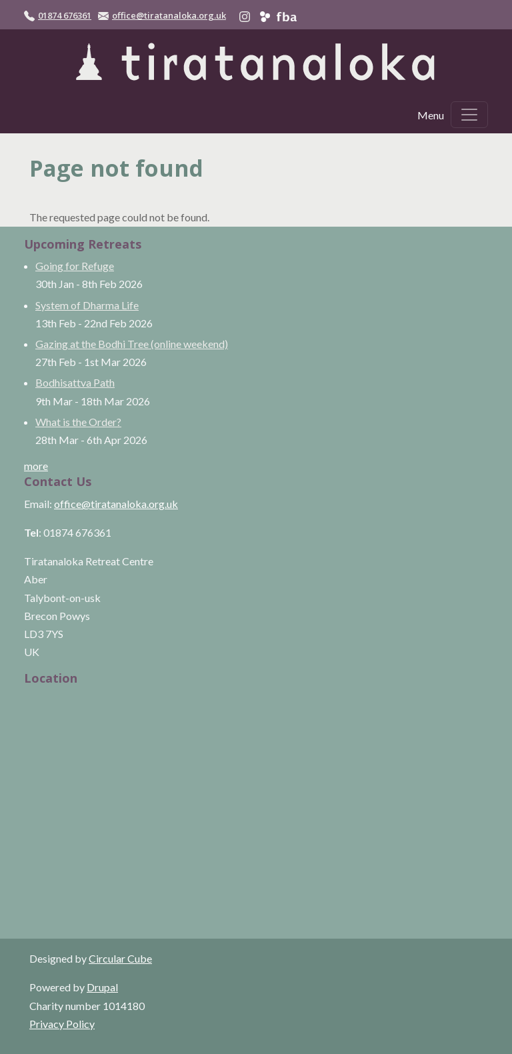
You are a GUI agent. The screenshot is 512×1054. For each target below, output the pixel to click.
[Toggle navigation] (469, 114)
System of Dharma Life (87, 305)
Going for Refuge (74, 265)
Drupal (102, 987)
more (36, 465)
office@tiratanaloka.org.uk (169, 15)
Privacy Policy (62, 1023)
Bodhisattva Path (75, 382)
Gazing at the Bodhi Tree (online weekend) (131, 343)
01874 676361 (64, 15)
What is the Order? (78, 421)
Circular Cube (120, 958)
